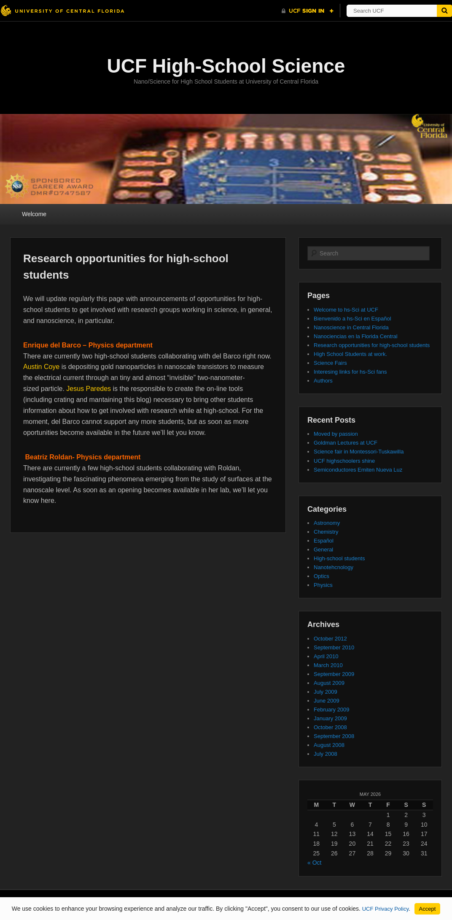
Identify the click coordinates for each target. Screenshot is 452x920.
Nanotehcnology (333, 567)
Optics (321, 576)
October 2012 (330, 638)
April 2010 (326, 656)
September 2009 (334, 674)
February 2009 (332, 709)
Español (324, 540)
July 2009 (325, 692)
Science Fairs (330, 363)
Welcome (34, 214)
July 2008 (325, 754)
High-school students (339, 558)
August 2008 (329, 745)
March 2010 (328, 665)
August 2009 (329, 683)
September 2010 (334, 647)
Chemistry (326, 532)
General (323, 549)
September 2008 (334, 736)
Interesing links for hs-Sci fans (350, 372)
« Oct (314, 862)
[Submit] (444, 11)
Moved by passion (336, 434)
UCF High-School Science (226, 66)
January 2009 (330, 718)
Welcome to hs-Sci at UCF (346, 310)
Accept (427, 909)
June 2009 (326, 700)
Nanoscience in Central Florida (351, 327)
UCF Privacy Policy (385, 909)
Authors (323, 380)
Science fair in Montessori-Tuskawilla (359, 451)
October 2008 (330, 727)
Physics (323, 585)
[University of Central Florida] (62, 10)
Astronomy (327, 523)
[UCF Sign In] (307, 11)
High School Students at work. (350, 354)
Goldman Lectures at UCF (345, 443)
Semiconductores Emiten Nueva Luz (358, 470)
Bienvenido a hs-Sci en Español (352, 318)
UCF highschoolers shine (344, 461)
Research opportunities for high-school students (372, 345)
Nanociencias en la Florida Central (356, 336)
